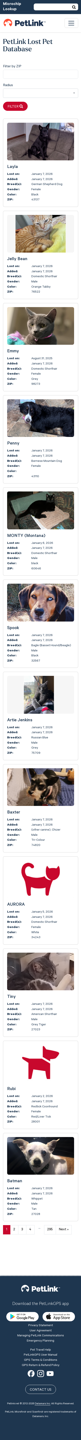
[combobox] (40, 93)
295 (50, 1230)
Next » (63, 1230)
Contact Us (40, 1359)
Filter (15, 106)
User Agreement (41, 1300)
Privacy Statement (40, 1295)
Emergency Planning (40, 1310)
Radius (8, 85)
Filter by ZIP (12, 67)
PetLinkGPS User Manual (40, 1324)
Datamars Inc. (43, 1373)
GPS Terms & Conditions (40, 1329)
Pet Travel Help (40, 1319)
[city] (40, 74)
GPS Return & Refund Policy (40, 1334)
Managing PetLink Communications (40, 1305)
